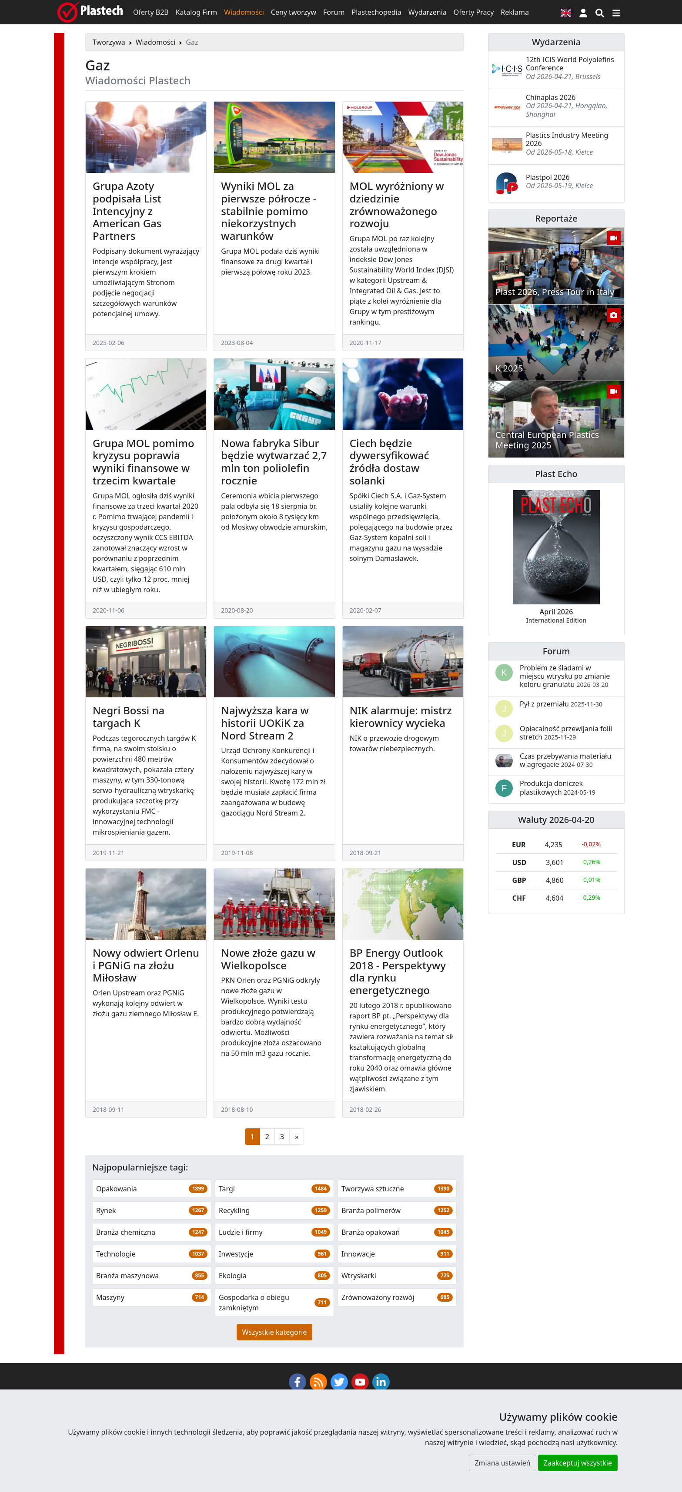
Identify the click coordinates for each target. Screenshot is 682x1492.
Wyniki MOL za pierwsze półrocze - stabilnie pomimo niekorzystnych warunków (268, 211)
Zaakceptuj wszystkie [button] (578, 1463)
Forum (333, 12)
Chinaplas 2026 (550, 97)
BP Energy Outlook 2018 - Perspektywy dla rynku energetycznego (398, 971)
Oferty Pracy (474, 12)
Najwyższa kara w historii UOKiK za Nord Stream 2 (265, 723)
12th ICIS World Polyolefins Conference (570, 64)
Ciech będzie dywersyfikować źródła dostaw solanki (389, 461)
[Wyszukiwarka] (600, 12)
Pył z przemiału (561, 704)
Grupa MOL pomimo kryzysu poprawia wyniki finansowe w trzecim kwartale (143, 461)
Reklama (515, 12)
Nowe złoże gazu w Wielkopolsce (268, 958)
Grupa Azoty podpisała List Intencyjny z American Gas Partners (127, 211)
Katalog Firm (196, 12)
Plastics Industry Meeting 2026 (567, 139)
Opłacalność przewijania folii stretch (566, 733)
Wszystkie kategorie (274, 1332)
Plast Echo (556, 474)
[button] (583, 12)
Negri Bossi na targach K (128, 716)
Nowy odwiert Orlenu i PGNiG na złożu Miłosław (146, 965)
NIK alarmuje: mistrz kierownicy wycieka (401, 716)
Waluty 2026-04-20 (556, 820)
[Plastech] (90, 12)
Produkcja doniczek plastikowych (557, 787)
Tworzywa (109, 42)
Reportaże (556, 218)
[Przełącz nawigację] (616, 12)
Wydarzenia (427, 12)
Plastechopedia (376, 12)
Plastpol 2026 (548, 177)
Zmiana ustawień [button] (502, 1463)
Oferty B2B (151, 12)
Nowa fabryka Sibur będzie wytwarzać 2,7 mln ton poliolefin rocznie (274, 461)
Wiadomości (244, 12)
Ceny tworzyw (293, 12)
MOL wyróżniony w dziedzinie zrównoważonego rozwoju (397, 204)
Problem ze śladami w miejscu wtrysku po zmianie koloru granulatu (565, 676)
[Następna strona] (296, 1136)
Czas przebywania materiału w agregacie (565, 760)
